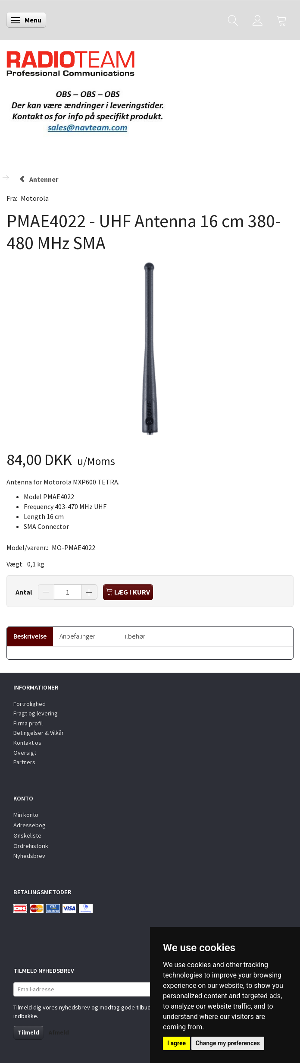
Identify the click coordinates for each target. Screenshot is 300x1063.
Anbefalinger (77, 636)
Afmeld (59, 1032)
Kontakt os (27, 743)
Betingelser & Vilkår (38, 733)
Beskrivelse (30, 636)
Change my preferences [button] (228, 1043)
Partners (24, 762)
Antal (25, 592)
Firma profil (28, 723)
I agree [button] (176, 1043)
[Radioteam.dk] (70, 61)
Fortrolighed (29, 704)
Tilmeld (28, 1032)
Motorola (35, 198)
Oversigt (24, 752)
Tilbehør (133, 636)
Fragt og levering (35, 713)
